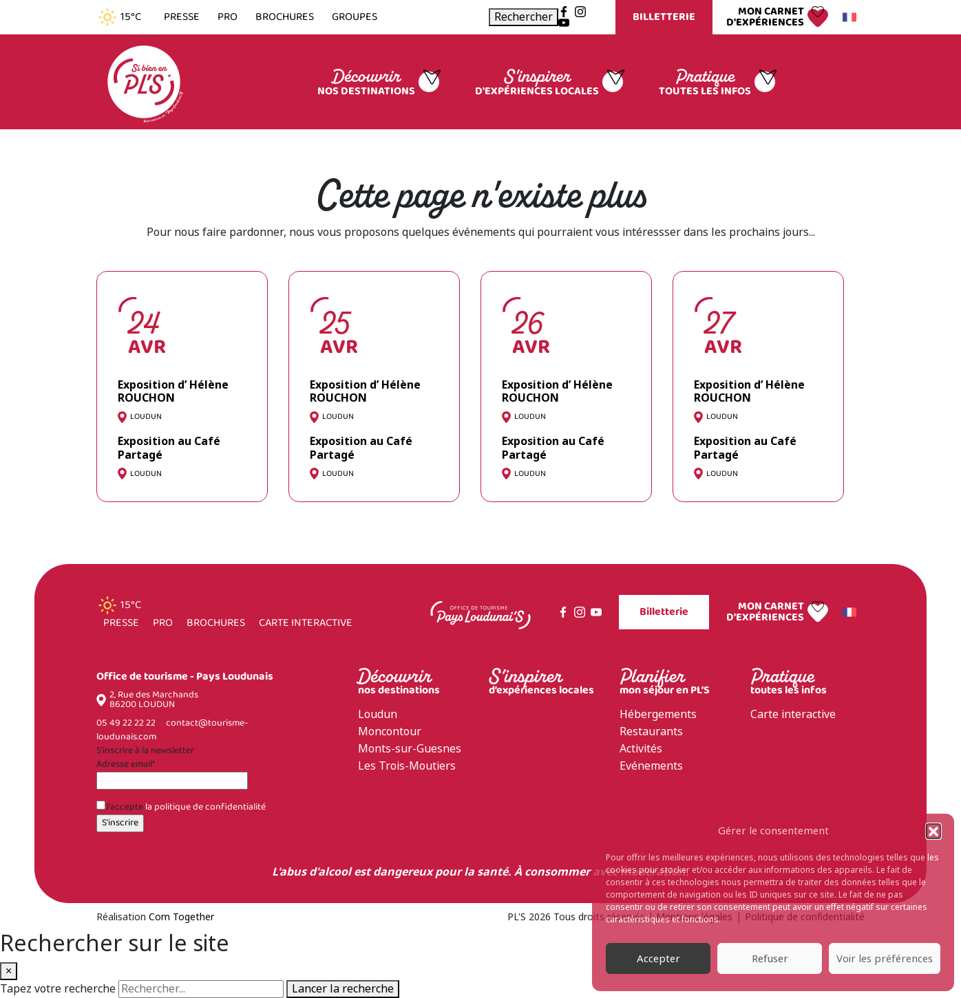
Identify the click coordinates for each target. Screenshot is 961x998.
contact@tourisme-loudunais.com (172, 730)
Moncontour (389, 731)
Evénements (651, 766)
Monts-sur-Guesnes (409, 749)
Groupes (354, 17)
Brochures (284, 17)
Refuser (770, 958)
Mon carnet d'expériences (765, 17)
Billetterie (664, 16)
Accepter (658, 958)
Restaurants (651, 731)
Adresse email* (125, 765)
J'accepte (181, 807)
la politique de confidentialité (205, 807)
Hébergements (658, 714)
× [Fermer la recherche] (9, 971)
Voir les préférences (884, 958)
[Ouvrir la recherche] (523, 17)
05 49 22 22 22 (126, 723)
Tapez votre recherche (58, 989)
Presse (182, 17)
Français (847, 17)
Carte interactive (305, 623)
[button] (933, 831)
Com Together (181, 917)
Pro (227, 17)
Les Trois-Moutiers (407, 766)
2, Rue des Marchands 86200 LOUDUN (153, 700)
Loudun (377, 714)
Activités (641, 749)
